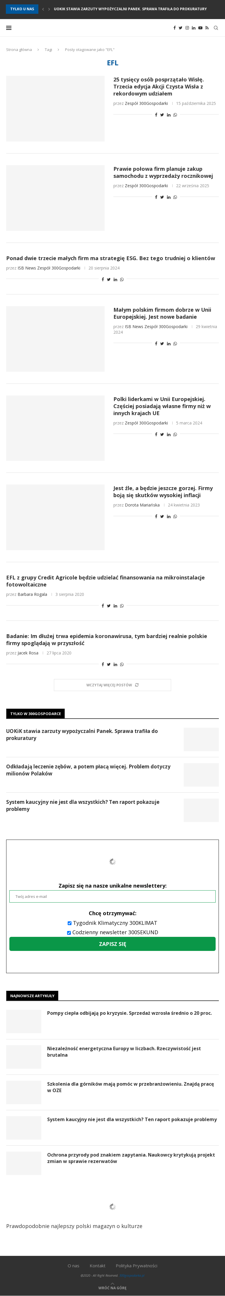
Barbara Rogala (32, 594)
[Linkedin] (193, 27)
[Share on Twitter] (162, 114)
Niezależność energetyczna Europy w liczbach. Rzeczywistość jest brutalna (124, 1051)
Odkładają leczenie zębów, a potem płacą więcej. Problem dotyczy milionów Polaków (88, 770)
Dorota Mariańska (142, 505)
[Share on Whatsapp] (175, 114)
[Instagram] (187, 27)
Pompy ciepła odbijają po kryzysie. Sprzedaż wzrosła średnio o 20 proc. (129, 1013)
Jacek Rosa (28, 653)
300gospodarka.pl (131, 1275)
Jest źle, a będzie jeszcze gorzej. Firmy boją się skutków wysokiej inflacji (163, 492)
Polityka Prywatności (136, 1265)
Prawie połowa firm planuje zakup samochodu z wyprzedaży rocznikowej (163, 172)
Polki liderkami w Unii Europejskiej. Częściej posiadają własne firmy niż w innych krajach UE (162, 406)
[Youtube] (200, 27)
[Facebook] (174, 27)
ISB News (27, 268)
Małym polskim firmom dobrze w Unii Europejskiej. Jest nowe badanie (162, 313)
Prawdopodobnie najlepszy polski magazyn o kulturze (81, 1211)
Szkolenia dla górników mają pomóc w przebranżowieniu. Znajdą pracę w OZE (130, 1087)
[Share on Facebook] (156, 114)
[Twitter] (181, 27)
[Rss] (207, 27)
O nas (73, 1265)
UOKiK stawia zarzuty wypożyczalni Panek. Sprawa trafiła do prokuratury (130, 8)
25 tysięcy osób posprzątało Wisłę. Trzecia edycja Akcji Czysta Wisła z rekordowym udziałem (158, 86)
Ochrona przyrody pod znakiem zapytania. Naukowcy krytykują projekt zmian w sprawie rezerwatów (131, 1158)
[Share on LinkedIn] (169, 114)
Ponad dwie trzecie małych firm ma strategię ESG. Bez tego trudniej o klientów (110, 258)
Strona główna (19, 49)
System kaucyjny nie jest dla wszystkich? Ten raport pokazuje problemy (82, 805)
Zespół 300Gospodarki (146, 103)
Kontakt (97, 1265)
